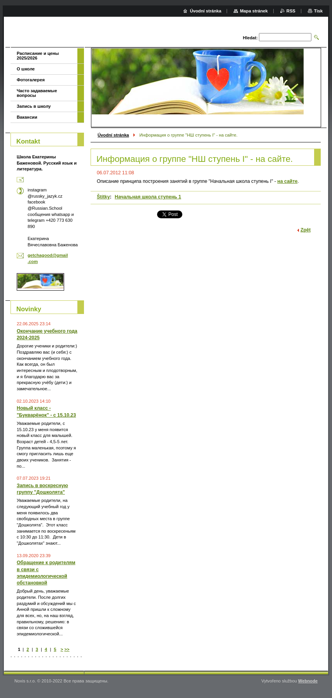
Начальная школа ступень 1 (148, 197)
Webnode (308, 681)
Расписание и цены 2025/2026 (38, 55)
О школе (26, 69)
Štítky (103, 197)
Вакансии (27, 117)
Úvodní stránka (113, 135)
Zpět (306, 230)
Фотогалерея (31, 79)
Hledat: (250, 37)
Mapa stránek (254, 11)
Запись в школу (34, 106)
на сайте (287, 181)
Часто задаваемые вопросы (37, 93)
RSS (291, 11)
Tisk (318, 11)
